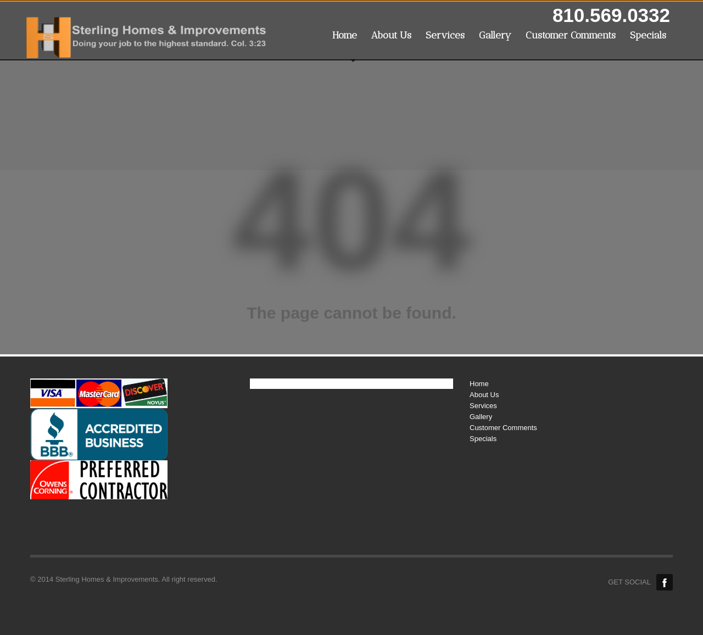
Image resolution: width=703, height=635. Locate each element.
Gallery (495, 35)
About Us (391, 35)
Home (344, 35)
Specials (648, 35)
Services (445, 35)
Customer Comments (571, 35)
